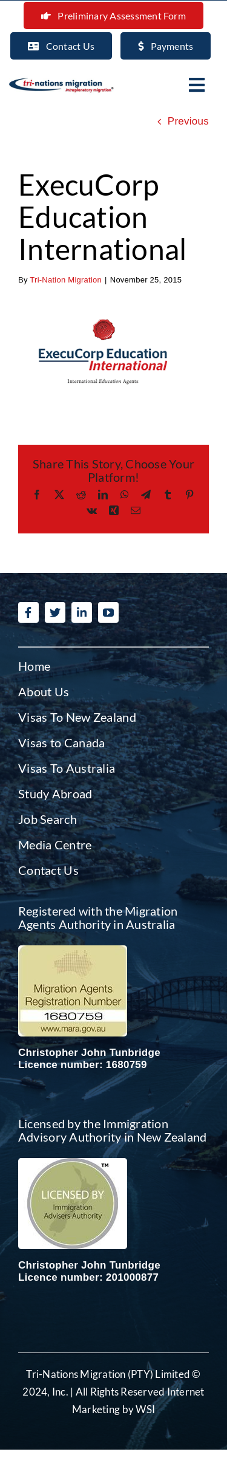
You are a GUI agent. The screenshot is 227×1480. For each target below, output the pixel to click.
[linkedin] (81, 612)
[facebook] (28, 612)
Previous (188, 121)
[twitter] (55, 612)
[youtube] (108, 612)
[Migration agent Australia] (72, 950)
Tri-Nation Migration (66, 279)
